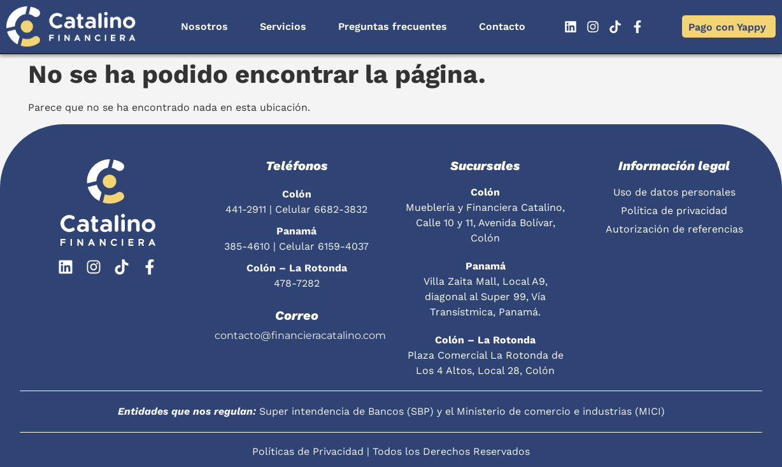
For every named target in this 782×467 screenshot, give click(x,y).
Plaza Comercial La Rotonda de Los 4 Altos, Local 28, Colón (486, 355)
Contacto (502, 26)
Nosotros (204, 26)
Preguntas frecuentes (392, 26)
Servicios (283, 26)
